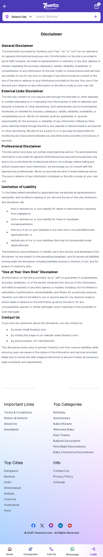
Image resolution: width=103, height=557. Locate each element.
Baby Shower (62, 424)
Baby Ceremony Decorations (73, 452)
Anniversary (61, 418)
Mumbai (9, 476)
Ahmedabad (12, 488)
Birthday (59, 412)
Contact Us (61, 471)
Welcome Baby (63, 429)
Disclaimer (11, 429)
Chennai (10, 499)
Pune (7, 510)
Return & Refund (15, 418)
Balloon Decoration (66, 441)
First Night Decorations (69, 446)
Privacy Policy (63, 476)
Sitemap (59, 482)
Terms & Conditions (18, 412)
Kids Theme (61, 435)
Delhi (7, 482)
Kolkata (9, 493)
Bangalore (11, 471)
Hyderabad (11, 505)
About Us (10, 424)
